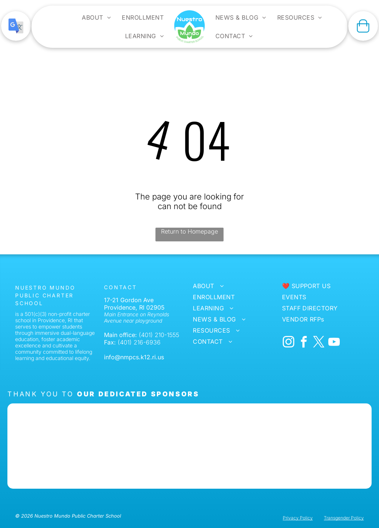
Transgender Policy (344, 518)
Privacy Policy (298, 518)
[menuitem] (96, 17)
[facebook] (304, 343)
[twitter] (319, 343)
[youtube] (334, 343)
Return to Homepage (189, 231)
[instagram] (288, 343)
